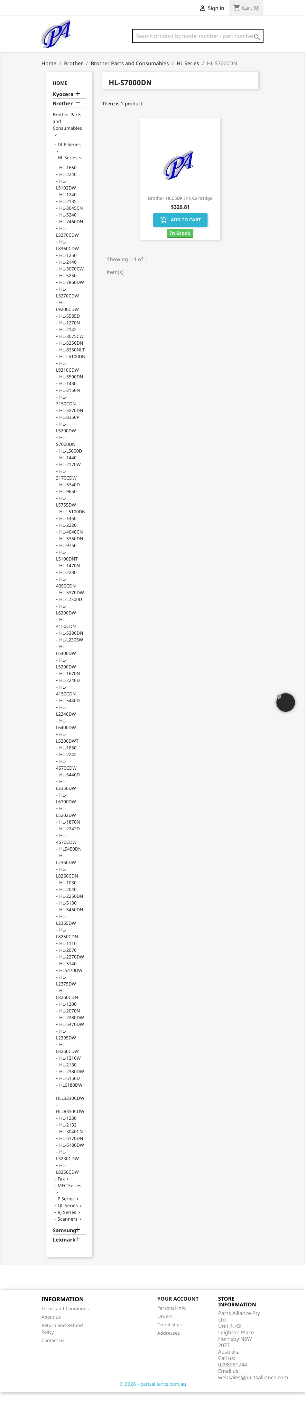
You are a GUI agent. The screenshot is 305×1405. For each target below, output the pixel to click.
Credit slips (169, 1337)
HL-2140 (68, 275)
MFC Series (69, 1198)
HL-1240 (68, 207)
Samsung (64, 1243)
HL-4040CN (71, 545)
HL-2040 (68, 902)
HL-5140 (68, 976)
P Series (66, 1211)
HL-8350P (69, 430)
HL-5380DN (71, 646)
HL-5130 (68, 916)
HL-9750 (68, 558)
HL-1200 (68, 1017)
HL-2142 (68, 342)
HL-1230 (68, 1131)
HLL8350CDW (70, 1124)
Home (60, 96)
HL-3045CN (71, 221)
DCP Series (69, 157)
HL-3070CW (71, 281)
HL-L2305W (71, 652)
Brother (63, 116)
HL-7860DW (71, 295)
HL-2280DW (71, 1030)
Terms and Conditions (65, 1321)
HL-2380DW (71, 1084)
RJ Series (67, 1225)
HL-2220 (68, 538)
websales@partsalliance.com (253, 1390)
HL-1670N (69, 686)
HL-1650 (68, 180)
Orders (164, 1329)
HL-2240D (69, 693)
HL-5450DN (71, 922)
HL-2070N (69, 1024)
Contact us (53, 1353)
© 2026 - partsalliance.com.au (152, 1396)
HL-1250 (68, 268)
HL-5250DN (71, 356)
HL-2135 (68, 214)
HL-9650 (68, 504)
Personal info (171, 1321)
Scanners (68, 1232)
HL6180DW (70, 1098)
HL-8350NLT (72, 362)
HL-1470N (69, 578)
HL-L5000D (70, 464)
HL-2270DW (71, 970)
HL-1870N (69, 835)
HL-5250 (68, 288)
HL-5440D (69, 713)
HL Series (68, 170)
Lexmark (64, 1252)
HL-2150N (69, 403)
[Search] (197, 36)
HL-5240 (68, 228)
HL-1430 (68, 396)
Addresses (168, 1346)
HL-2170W (70, 477)
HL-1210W (70, 1071)
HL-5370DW (71, 605)
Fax (61, 1192)
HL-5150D (69, 1091)
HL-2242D (69, 841)
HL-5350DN (71, 551)
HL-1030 (68, 895)
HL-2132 (68, 1138)
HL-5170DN (71, 1151)
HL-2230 (68, 585)
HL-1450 (68, 531)
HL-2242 (68, 767)
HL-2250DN (71, 909)
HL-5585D (69, 329)
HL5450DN (70, 862)
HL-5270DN (71, 423)
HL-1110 (68, 956)
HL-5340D (69, 497)
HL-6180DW (71, 1158)
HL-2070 (68, 963)
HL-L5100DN (72, 369)
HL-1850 (68, 760)
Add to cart (180, 233)
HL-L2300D (70, 612)
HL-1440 (68, 470)
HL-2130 (68, 1077)
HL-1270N (69, 335)
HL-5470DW (71, 1037)
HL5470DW (70, 983)
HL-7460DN (71, 234)
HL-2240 (68, 187)
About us (51, 1330)
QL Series (68, 1218)
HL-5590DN (71, 389)
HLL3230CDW (70, 1111)
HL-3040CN (71, 1144)
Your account (178, 1311)
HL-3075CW (71, 349)
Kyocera (63, 107)
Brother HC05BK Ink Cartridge (180, 211)
